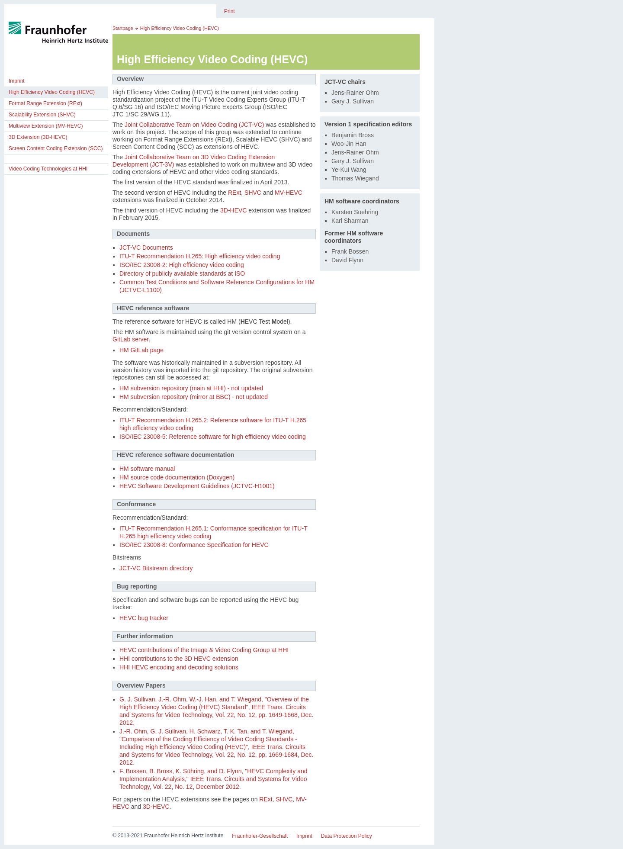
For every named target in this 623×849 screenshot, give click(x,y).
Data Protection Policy (346, 836)
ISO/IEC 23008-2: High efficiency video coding (181, 264)
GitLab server (130, 339)
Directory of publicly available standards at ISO (182, 273)
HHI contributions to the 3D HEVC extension (178, 658)
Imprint (17, 81)
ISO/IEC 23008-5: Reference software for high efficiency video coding (212, 436)
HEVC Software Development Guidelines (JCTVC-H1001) (197, 485)
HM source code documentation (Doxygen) (176, 477)
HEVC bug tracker (143, 617)
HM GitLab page (141, 350)
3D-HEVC (233, 210)
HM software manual (147, 468)
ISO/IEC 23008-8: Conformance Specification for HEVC (194, 544)
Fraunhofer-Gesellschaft (260, 836)
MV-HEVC (288, 192)
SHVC (252, 192)
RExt (234, 192)
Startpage (122, 28)
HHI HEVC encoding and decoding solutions (178, 667)
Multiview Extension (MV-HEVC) (46, 126)
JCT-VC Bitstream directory (156, 568)
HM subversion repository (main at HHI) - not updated (191, 388)
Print (229, 11)
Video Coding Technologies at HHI (48, 169)
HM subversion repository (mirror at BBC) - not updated (193, 396)
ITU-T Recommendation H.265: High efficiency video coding (199, 256)
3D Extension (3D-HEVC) (38, 137)
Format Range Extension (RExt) (45, 103)
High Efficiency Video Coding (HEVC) (52, 92)
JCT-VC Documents (146, 247)
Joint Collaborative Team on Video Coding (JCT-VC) (194, 124)
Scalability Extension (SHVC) (42, 115)
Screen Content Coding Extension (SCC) (56, 148)
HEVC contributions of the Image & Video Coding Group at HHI (204, 649)
